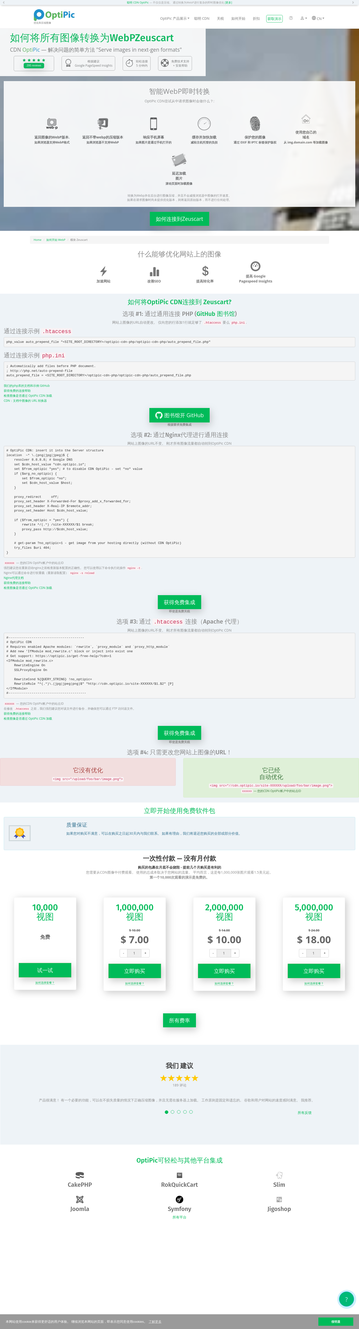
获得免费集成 (179, 602)
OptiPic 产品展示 (174, 18)
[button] (5, 2)
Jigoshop (279, 1204)
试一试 (45, 970)
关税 (220, 18)
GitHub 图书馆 (215, 313)
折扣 (256, 18)
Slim (279, 1180)
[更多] (228, 2)
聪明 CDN (201, 18)
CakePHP (80, 1180)
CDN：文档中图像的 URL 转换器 (25, 400)
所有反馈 (305, 1112)
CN (318, 18)
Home (37, 240)
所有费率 (179, 1020)
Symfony (179, 1204)
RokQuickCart (179, 1180)
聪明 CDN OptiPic (138, 2)
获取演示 (274, 18)
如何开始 (238, 18)
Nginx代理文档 (14, 578)
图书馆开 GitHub (176, 415)
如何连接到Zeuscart (179, 218)
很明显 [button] (335, 1321)
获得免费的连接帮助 (17, 391)
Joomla (79, 1204)
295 (34, 65)
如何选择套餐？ (45, 982)
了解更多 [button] (155, 1322)
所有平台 (179, 1217)
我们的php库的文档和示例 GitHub (27, 386)
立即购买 (134, 970)
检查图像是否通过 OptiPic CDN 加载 (28, 396)
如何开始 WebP (56, 240)
